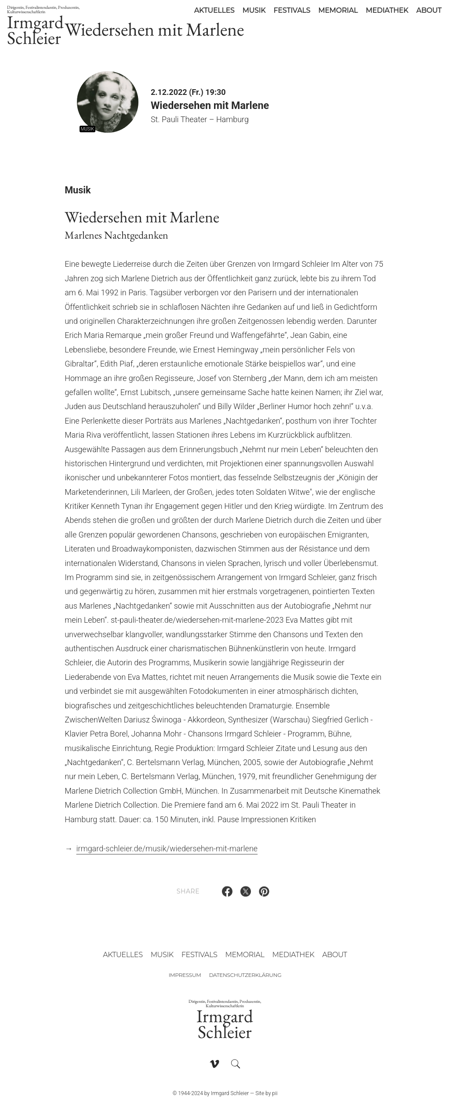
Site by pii (266, 1093)
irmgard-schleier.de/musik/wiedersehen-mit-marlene (167, 851)
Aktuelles (214, 10)
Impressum (185, 975)
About (429, 10)
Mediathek (387, 10)
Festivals (291, 10)
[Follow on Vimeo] (214, 1063)
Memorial (338, 10)
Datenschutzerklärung (245, 975)
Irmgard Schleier (53, 26)
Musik (254, 10)
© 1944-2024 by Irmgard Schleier (211, 1093)
